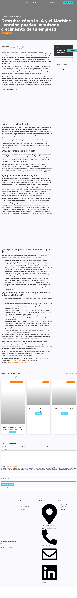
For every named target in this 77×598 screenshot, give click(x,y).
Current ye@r (4, 487)
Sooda (10, 547)
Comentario (4, 449)
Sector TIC (18, 16)
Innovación (6, 16)
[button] (11, 47)
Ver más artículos (71, 373)
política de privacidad (12, 466)
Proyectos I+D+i (12, 16)
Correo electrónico (5, 478)
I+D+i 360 (51, 2)
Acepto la (38, 468)
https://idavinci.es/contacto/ (18, 362)
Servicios (28, 2)
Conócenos (43, 2)
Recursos (59, 2)
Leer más (12, 432)
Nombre (3, 472)
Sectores (35, 2)
